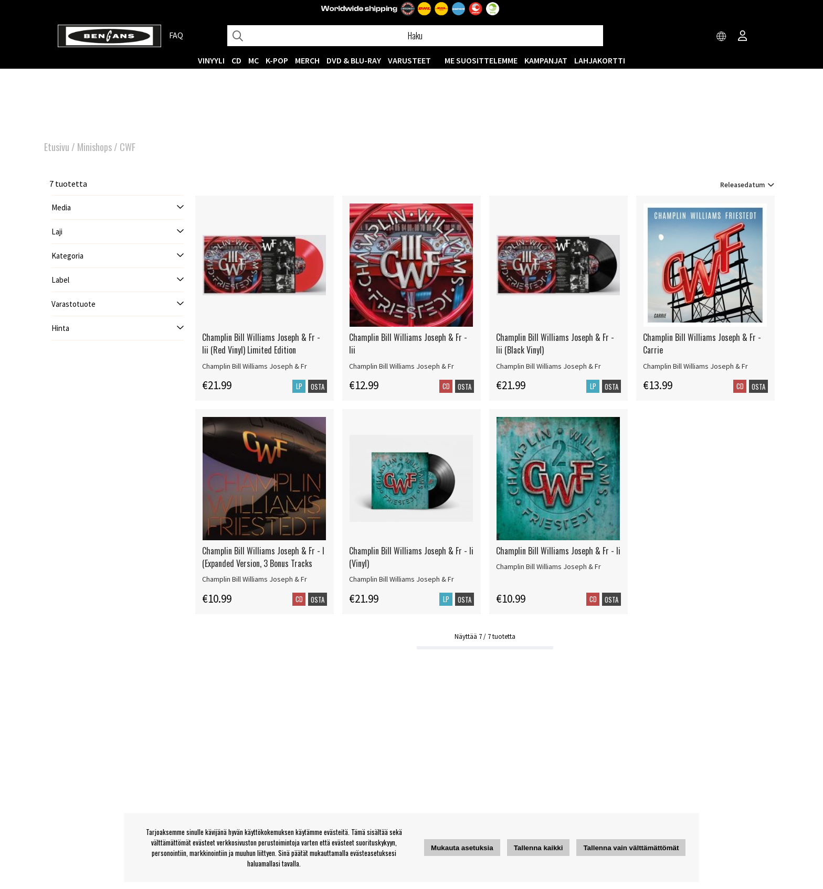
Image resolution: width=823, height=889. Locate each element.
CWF (127, 147)
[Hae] (415, 35)
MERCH (307, 60)
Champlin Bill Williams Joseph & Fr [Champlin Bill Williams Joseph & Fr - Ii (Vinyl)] (401, 579)
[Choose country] (721, 36)
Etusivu (56, 147)
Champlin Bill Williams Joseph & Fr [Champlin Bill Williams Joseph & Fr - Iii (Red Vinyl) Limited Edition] (254, 366)
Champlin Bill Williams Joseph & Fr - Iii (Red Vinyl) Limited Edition (261, 343)
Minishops (94, 147)
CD (236, 60)
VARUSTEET (409, 60)
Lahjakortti (599, 60)
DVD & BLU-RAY (353, 60)
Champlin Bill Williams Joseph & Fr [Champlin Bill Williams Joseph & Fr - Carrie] (695, 366)
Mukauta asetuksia (462, 848)
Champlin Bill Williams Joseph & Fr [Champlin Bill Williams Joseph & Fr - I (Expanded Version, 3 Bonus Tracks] (254, 579)
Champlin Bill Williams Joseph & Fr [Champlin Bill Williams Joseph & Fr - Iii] (401, 366)
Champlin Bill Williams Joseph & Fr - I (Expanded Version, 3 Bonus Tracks (263, 557)
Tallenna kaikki (538, 848)
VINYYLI (211, 60)
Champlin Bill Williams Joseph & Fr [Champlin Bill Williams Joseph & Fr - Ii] (548, 566)
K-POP (277, 60)
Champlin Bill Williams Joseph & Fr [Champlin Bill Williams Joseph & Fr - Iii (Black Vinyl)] (548, 366)
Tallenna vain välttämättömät (631, 848)
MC (253, 60)
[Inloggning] (742, 36)
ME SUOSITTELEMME (481, 60)
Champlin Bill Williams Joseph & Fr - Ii (558, 550)
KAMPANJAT (545, 60)
